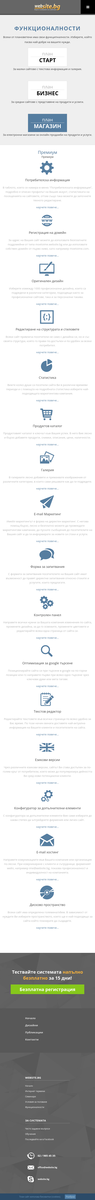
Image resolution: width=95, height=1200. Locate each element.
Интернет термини (35, 1091)
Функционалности (34, 1107)
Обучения (30, 1134)
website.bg (43, 1179)
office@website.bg (47, 1167)
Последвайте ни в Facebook (39, 1139)
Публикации (34, 1032)
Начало (30, 1018)
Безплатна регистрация (47, 989)
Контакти (32, 1039)
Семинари (30, 1096)
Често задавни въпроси (37, 1128)
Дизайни (31, 1025)
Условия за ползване (36, 1101)
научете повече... (47, 207)
